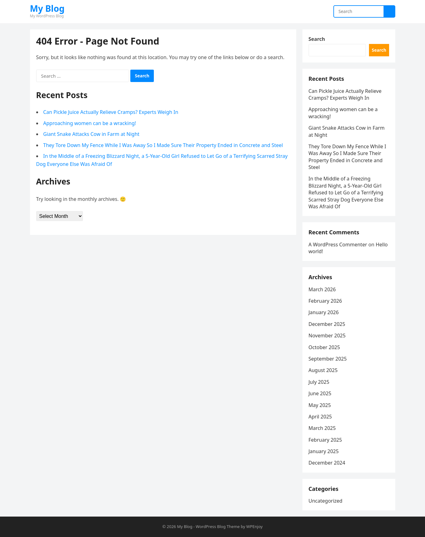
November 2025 (327, 335)
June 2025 (320, 393)
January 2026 (324, 312)
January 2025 (324, 451)
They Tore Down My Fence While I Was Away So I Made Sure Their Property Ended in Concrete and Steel (163, 145)
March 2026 (322, 289)
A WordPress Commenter (338, 244)
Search (317, 39)
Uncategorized (326, 500)
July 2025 (319, 382)
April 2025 (320, 416)
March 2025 (322, 428)
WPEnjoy (254, 526)
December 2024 (327, 462)
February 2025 (325, 439)
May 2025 (320, 405)
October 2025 (324, 347)
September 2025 (328, 358)
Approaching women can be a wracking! (89, 123)
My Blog (47, 8)
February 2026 (325, 300)
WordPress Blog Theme (218, 526)
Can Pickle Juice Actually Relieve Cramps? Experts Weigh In (110, 112)
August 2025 (323, 370)
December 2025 (327, 324)
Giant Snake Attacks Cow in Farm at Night (91, 134)
